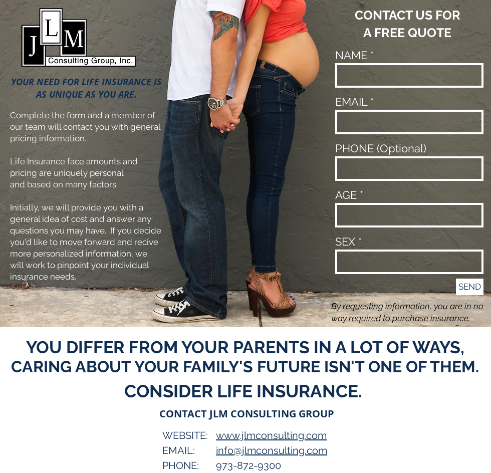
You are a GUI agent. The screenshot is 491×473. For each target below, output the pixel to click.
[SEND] (469, 287)
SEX (345, 241)
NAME (351, 55)
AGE (346, 194)
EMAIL (351, 101)
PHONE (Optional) (380, 148)
